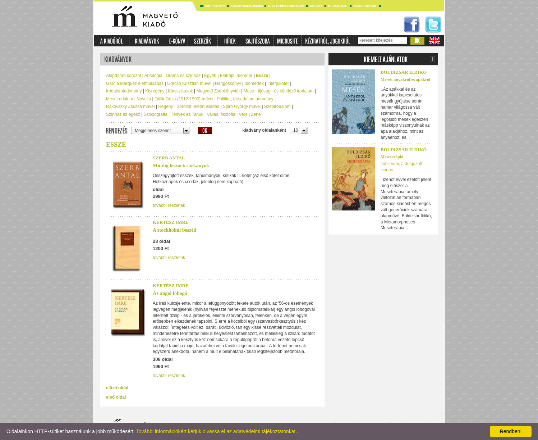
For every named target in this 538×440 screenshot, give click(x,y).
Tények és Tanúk (187, 114)
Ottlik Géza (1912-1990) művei (184, 98)
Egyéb (210, 75)
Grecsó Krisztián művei (189, 83)
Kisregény (154, 91)
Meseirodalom (119, 98)
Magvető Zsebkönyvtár (218, 91)
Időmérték (254, 83)
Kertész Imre (171, 222)
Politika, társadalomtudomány (245, 98)
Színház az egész (123, 114)
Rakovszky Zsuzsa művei (130, 106)
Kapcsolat (338, 6)
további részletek (169, 205)
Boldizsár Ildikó (404, 72)
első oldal (116, 397)
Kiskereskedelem (246, 6)
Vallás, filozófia (221, 114)
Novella (144, 98)
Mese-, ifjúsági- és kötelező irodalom (279, 91)
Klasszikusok (180, 91)
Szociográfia (155, 114)
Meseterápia (392, 156)
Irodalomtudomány (124, 91)
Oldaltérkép (365, 6)
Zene (256, 114)
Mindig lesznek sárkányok (181, 165)
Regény (165, 106)
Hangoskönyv (228, 83)
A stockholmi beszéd (174, 230)
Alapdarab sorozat (123, 75)
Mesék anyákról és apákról (405, 79)
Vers (243, 114)
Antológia (153, 75)
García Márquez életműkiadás (135, 83)
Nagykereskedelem (286, 6)
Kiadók (316, 6)
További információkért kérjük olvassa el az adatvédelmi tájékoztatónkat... (218, 431)
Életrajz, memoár (236, 75)
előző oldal (117, 387)
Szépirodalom (277, 106)
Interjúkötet (278, 83)
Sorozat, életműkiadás (197, 106)
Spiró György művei (242, 106)
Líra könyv (215, 6)
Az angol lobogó (170, 293)
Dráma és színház (183, 75)
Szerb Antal (169, 157)
